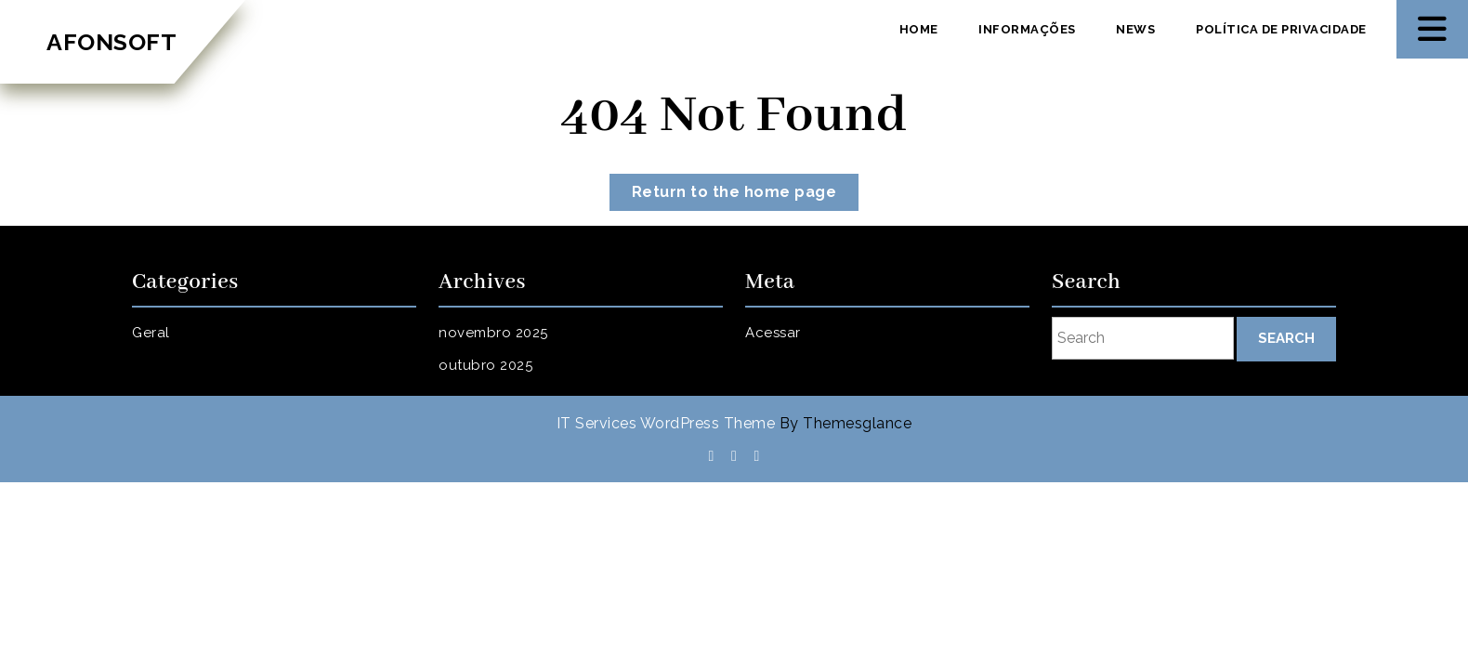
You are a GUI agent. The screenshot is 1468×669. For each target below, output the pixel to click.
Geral (151, 332)
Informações (1027, 29)
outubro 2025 (485, 365)
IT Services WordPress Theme (666, 423)
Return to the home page (745, 195)
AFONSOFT (111, 42)
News (1135, 29)
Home (918, 29)
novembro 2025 (493, 332)
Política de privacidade (1281, 29)
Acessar (773, 332)
